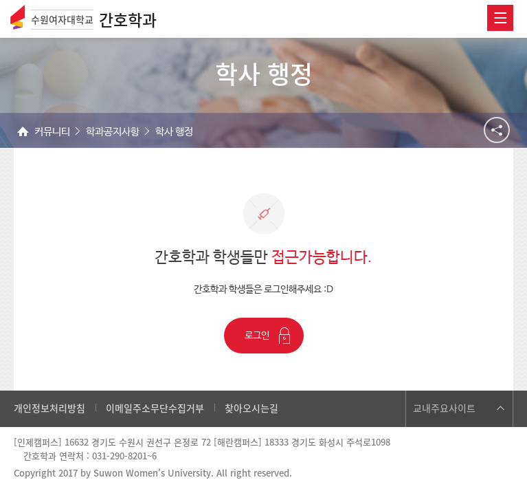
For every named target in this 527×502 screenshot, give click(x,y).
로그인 (257, 335)
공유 (497, 130)
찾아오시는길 (251, 408)
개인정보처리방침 (49, 408)
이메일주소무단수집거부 (155, 408)
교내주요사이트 (444, 408)
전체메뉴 (500, 18)
